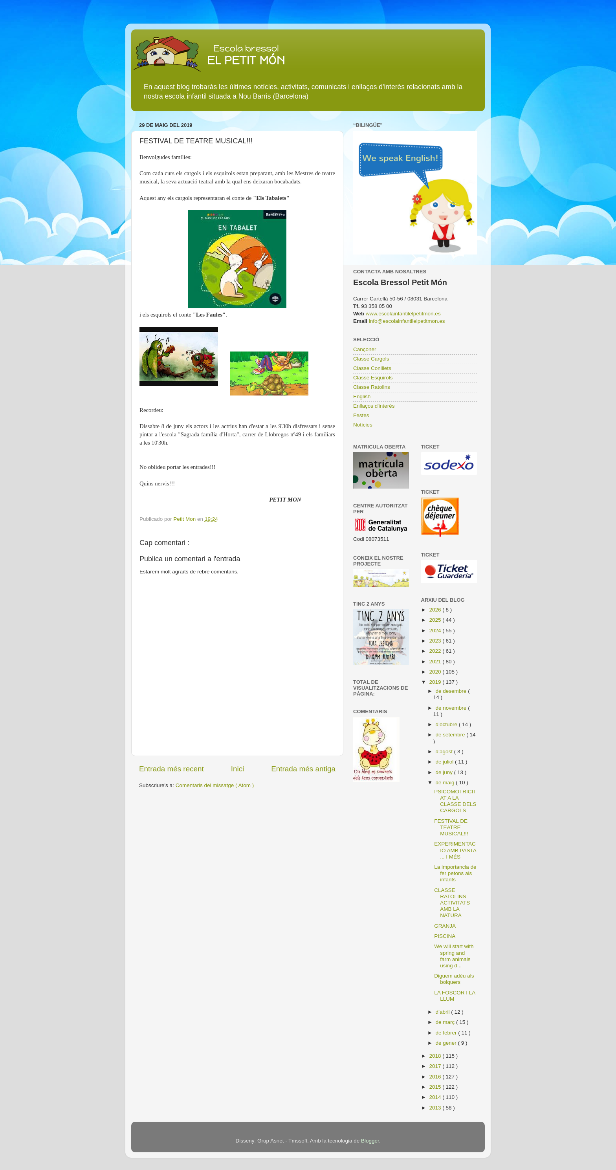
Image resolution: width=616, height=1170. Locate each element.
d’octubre (447, 724)
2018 (435, 1056)
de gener (447, 1043)
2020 (435, 672)
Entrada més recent (171, 769)
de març (446, 1022)
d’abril (443, 1012)
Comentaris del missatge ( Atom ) (215, 785)
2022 (435, 651)
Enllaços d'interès (373, 406)
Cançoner (364, 349)
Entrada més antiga (303, 769)
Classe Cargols (371, 359)
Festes (361, 415)
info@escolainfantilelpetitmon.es (407, 321)
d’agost (445, 751)
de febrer (447, 1033)
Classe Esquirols (373, 378)
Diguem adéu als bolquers (454, 979)
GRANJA (445, 926)
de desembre (452, 691)
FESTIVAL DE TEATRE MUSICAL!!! (451, 827)
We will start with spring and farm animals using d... (453, 956)
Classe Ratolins (371, 387)
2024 (435, 631)
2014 (435, 1097)
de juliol (445, 762)
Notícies (362, 425)
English (361, 396)
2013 (435, 1108)
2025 (435, 620)
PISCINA (444, 936)
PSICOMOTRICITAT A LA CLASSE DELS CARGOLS (455, 801)
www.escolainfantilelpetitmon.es (403, 314)
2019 (435, 682)
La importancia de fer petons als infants (455, 873)
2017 (435, 1066)
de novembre (452, 708)
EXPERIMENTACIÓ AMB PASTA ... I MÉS (455, 850)
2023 (435, 641)
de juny (445, 772)
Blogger (370, 1141)
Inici (237, 769)
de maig (446, 782)
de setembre (451, 735)
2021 (435, 662)
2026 (435, 610)
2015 (435, 1087)
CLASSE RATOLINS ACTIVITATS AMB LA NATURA (452, 903)
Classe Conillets (372, 368)
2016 (435, 1077)
